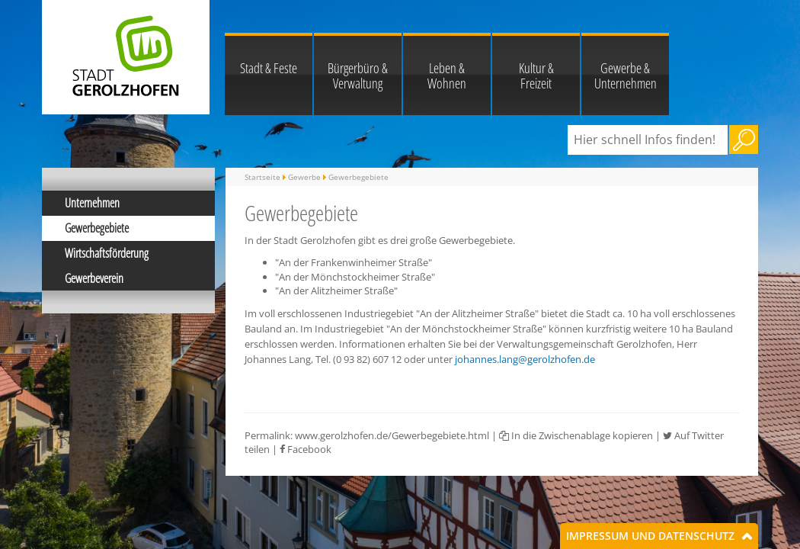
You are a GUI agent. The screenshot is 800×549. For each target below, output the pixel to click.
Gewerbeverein (94, 278)
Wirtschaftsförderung (107, 253)
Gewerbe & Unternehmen (625, 75)
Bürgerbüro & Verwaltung (358, 75)
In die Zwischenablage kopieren (576, 435)
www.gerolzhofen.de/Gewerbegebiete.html (392, 435)
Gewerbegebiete (97, 228)
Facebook (305, 449)
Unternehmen (92, 202)
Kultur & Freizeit (536, 75)
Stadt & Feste (268, 68)
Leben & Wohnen (446, 75)
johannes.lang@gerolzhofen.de (525, 359)
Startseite (262, 177)
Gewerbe (304, 177)
